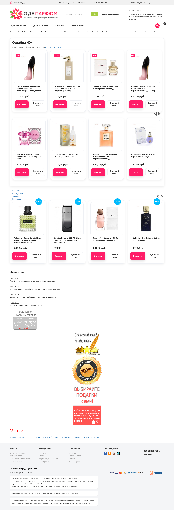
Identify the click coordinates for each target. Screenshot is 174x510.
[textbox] (77, 14)
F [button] (60, 31)
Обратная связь (16, 462)
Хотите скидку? (20, 3)
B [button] (41, 31)
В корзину (21, 104)
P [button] (107, 31)
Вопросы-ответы (16, 456)
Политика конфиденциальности (24, 469)
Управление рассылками (20, 459)
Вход (148, 3)
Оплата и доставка (17, 453)
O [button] (102, 31)
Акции (68, 3)
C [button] (45, 31)
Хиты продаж (80, 3)
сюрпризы (95, 437)
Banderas (13, 437)
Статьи (41, 456)
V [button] (135, 31)
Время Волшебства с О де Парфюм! (26, 306)
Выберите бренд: (18, 31)
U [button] (130, 31)
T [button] (126, 31)
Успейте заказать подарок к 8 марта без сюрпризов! (32, 281)
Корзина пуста (135, 11)
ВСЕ (31, 31)
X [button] (145, 31)
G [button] (65, 31)
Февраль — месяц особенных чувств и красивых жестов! (35, 289)
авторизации (134, 19)
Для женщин (19, 25)
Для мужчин (40, 25)
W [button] (140, 31)
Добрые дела (74, 462)
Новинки (57, 3)
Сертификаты (44, 462)
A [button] (36, 31)
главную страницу (53, 47)
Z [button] (154, 31)
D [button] (50, 31)
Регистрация (136, 3)
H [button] (69, 31)
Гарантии (72, 453)
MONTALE (46, 437)
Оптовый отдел (75, 456)
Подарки (85, 437)
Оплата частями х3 (99, 3)
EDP (27, 436)
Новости (42, 453)
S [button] (121, 31)
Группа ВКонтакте (65, 437)
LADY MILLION (36, 437)
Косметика (76, 437)
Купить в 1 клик (38, 104)
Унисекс (60, 25)
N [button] (97, 31)
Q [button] (111, 31)
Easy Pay (20, 437)
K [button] (83, 31)
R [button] (116, 31)
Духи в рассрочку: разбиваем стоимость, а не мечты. (33, 297)
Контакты (72, 459)
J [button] (78, 31)
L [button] (87, 31)
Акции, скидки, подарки (48, 459)
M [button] (92, 31)
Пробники (78, 25)
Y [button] (150, 31)
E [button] (55, 31)
